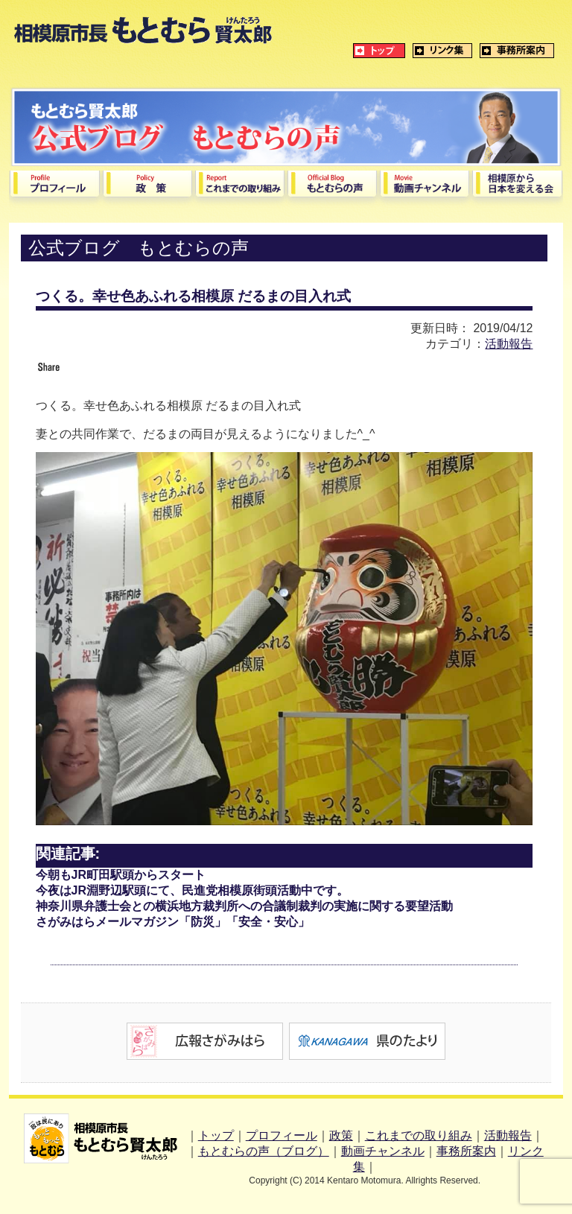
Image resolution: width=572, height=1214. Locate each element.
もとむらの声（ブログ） (263, 1151)
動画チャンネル (383, 1151)
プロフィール (281, 1135)
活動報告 (509, 343)
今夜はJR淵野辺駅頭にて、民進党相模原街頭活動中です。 (192, 890)
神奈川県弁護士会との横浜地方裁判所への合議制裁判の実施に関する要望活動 (244, 906)
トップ (216, 1135)
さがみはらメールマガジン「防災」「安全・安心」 (173, 921)
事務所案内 (466, 1151)
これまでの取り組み (418, 1135)
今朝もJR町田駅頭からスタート (121, 874)
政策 (341, 1135)
